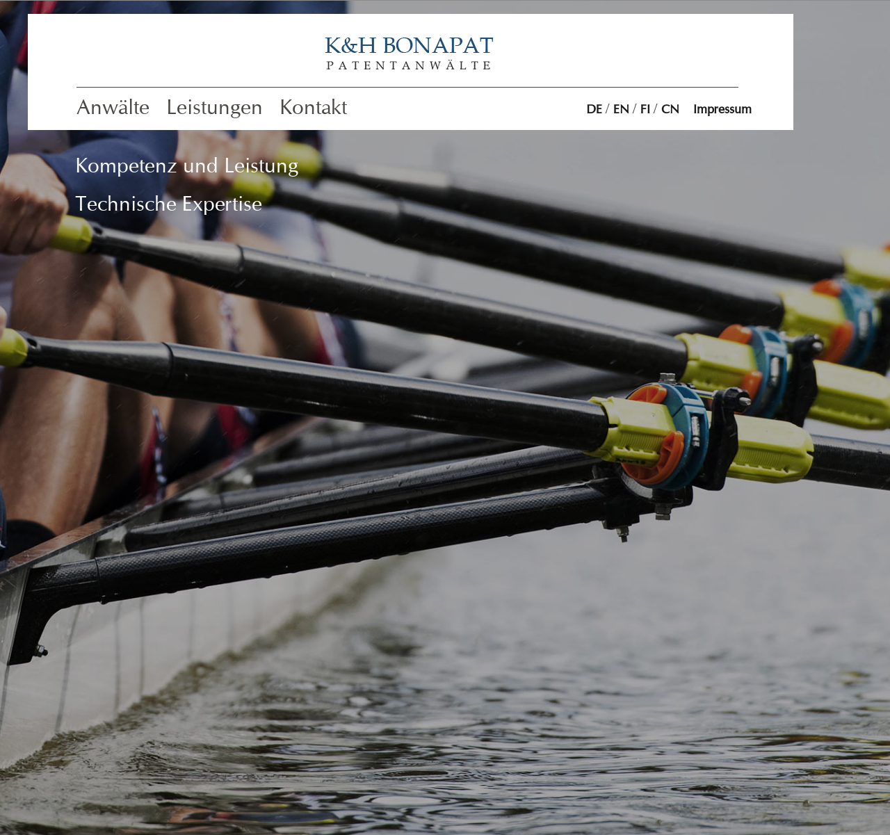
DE (594, 109)
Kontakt (313, 107)
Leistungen (214, 107)
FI (645, 109)
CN (670, 109)
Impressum (722, 109)
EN (621, 109)
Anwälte (112, 107)
